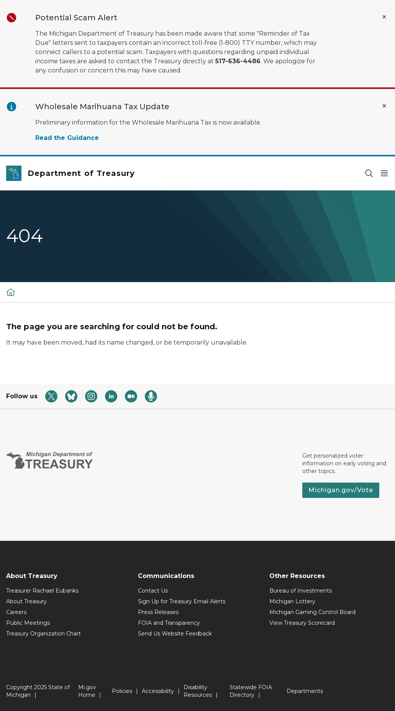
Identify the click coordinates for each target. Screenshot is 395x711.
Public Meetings (28, 622)
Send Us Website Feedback (175, 633)
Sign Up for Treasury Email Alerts (181, 601)
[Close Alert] (384, 17)
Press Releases (158, 612)
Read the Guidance (67, 137)
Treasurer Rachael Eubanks (42, 590)
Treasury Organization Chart (43, 633)
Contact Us (153, 590)
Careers (16, 612)
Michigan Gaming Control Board (312, 612)
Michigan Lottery (292, 601)
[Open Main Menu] (384, 173)
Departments (305, 691)
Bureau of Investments (300, 590)
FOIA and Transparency (169, 622)
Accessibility (158, 691)
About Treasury (26, 601)
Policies (122, 691)
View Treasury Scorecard (302, 622)
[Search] (369, 173)
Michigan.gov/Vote (340, 490)
